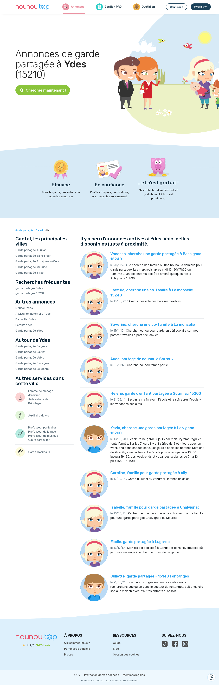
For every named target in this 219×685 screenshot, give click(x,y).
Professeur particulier (42, 427)
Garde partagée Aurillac (30, 250)
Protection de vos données (101, 675)
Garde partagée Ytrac (29, 272)
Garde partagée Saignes (31, 346)
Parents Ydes (23, 325)
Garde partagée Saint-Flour (33, 255)
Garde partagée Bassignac (32, 363)
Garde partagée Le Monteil (32, 369)
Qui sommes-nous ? (77, 643)
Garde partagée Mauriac (31, 267)
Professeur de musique (43, 435)
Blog (116, 648)
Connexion (176, 6)
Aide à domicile (38, 399)
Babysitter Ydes (25, 319)
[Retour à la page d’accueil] (32, 7)
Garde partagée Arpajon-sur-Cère (37, 261)
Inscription (200, 6)
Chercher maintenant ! (43, 90)
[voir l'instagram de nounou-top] (185, 644)
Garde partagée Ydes (29, 330)
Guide (117, 643)
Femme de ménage (40, 391)
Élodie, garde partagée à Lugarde (140, 541)
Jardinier (34, 395)
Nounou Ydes (24, 308)
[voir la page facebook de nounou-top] (175, 644)
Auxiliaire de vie (38, 415)
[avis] (36, 645)
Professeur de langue (42, 431)
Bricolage (34, 403)
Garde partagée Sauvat (30, 352)
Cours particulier (39, 440)
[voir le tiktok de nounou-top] (165, 644)
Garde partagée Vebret (30, 357)
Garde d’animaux (39, 452)
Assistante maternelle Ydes (32, 313)
